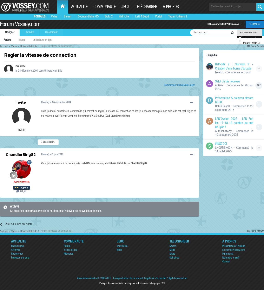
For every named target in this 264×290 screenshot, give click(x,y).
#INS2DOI (221, 144)
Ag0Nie (219, 85)
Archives (15, 250)
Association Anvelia (87, 278)
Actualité (79, 7)
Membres (68, 254)
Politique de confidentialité (111, 283)
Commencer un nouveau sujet (179, 85)
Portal (158, 16)
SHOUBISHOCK (223, 148)
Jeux (125, 7)
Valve (54, 16)
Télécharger (146, 7)
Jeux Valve (122, 246)
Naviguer (9, 32)
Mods (119, 250)
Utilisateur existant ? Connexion (224, 24)
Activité (30, 32)
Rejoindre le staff (230, 258)
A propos (171, 7)
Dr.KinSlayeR (222, 106)
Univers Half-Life (53, 71)
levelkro (219, 72)
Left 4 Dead (142, 16)
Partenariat (227, 254)
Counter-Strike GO (88, 16)
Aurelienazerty (223, 131)
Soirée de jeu (70, 250)
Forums (7, 40)
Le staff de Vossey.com (233, 250)
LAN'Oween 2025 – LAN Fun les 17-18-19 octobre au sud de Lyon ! (234, 123)
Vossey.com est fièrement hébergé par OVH (145, 283)
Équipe (22, 40)
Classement (51, 32)
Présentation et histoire (233, 246)
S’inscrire (255, 24)
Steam (67, 16)
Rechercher (17, 254)
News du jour (17, 246)
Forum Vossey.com (20, 25)
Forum (67, 246)
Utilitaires (174, 258)
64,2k (21, 191)
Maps (172, 254)
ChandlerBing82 (21, 154)
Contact (226, 262)
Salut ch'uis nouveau (227, 82)
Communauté (104, 7)
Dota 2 (109, 16)
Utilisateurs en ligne (43, 40)
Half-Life (124, 16)
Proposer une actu (20, 258)
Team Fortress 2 (177, 16)
